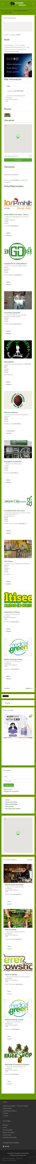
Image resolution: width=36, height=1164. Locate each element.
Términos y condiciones (9, 1160)
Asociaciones (9, 806)
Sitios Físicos (8, 10)
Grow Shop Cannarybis (12, 313)
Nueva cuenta (7, 789)
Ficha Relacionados (13, 186)
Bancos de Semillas (11, 804)
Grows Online (7, 1135)
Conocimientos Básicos (10, 1111)
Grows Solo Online (11, 802)
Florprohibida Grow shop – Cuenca (16, 214)
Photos (7, 108)
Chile (14, 10)
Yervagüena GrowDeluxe (13, 461)
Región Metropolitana (22, 10)
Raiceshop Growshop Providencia (17, 1065)
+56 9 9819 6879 (18, 91)
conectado (15, 180)
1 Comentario (9, 431)
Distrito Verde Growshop (14, 885)
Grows (10, 12)
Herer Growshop (11, 975)
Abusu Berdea (9, 362)
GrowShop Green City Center (14, 510)
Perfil (6, 39)
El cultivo (5, 1113)
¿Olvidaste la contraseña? (11, 791)
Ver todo (29, 860)
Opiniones (9, 166)
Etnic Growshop (10, 930)
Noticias (5, 1125)
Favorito (7, 235)
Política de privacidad (8, 1158)
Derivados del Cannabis (12, 808)
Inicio (2, 10)
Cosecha (5, 1116)
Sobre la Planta (7, 1108)
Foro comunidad (7, 1130)
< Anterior (6, 688)
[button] (18, 136)
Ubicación (9, 120)
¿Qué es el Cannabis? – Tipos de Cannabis (15, 1106)
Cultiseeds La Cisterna (12, 612)
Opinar (7, 233)
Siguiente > (29, 688)
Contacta (19, 1158)
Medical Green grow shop (13, 659)
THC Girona (8, 561)
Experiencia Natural (11, 412)
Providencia (4, 12)
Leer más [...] (14, 226)
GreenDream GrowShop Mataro (15, 263)
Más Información (12, 79)
